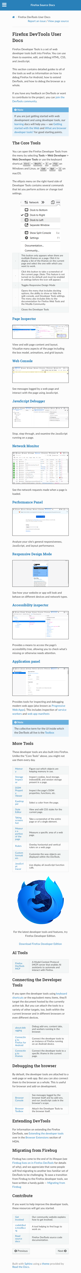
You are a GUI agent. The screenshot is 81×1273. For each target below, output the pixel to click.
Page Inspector (24, 318)
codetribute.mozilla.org (20, 1228)
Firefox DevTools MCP (19, 966)
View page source (58, 21)
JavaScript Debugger (28, 401)
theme (45, 1263)
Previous (21, 1251)
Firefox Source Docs (43, 5)
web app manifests (39, 714)
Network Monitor (25, 446)
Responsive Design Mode (32, 554)
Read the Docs (20, 1267)
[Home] (13, 17)
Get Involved (19, 1218)
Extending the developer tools (46, 1133)
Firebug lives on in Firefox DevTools (33, 1163)
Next (62, 1251)
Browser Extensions (37, 1137)
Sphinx (28, 1263)
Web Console (22, 361)
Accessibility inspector (30, 605)
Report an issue (37, 21)
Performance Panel (27, 502)
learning (19, 124)
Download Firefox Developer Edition (40, 944)
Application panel (26, 661)
